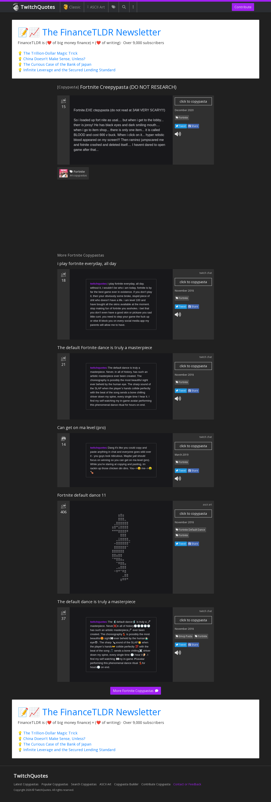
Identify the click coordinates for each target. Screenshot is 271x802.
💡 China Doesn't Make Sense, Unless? (51, 58)
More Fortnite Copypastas (135, 690)
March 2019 (181, 454)
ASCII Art (96, 7)
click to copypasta (193, 101)
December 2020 (184, 110)
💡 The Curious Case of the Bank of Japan (54, 64)
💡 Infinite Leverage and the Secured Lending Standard (66, 69)
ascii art (207, 504)
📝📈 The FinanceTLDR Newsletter (89, 32)
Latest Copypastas (26, 784)
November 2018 (184, 290)
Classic (72, 7)
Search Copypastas (84, 784)
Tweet (181, 126)
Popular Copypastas (54, 784)
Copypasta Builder (126, 784)
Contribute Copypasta (155, 784)
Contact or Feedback (187, 784)
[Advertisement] (135, 218)
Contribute (243, 7)
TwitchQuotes (34, 7)
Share (193, 126)
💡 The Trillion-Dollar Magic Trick (47, 53)
